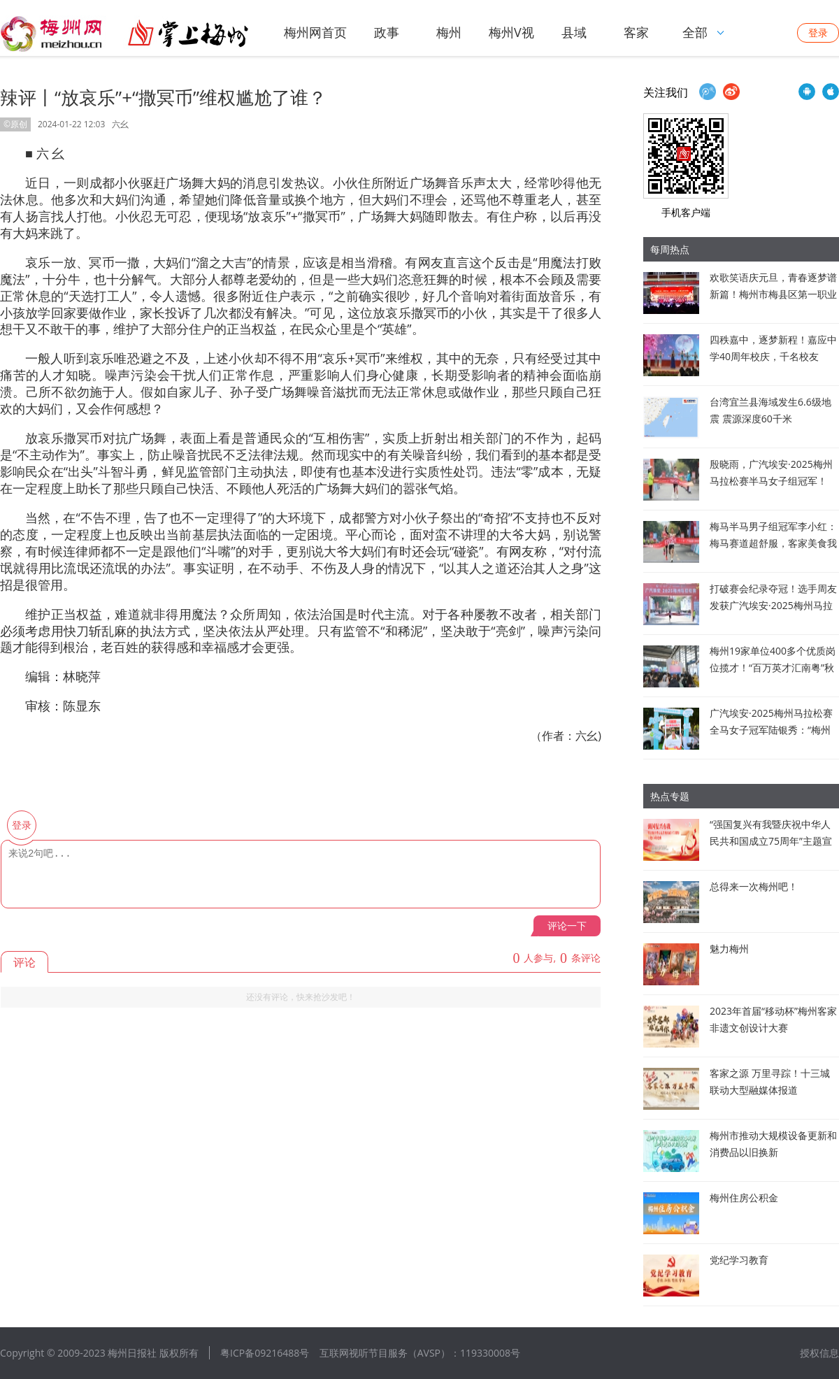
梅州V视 (511, 32)
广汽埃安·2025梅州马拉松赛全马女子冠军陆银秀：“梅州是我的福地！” (771, 729)
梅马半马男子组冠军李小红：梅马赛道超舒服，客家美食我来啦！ (773, 543)
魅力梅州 (729, 948)
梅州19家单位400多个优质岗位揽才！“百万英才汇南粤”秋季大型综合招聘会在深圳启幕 (773, 667)
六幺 (120, 124)
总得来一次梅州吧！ (754, 886)
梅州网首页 (315, 32)
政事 (386, 32)
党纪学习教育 (739, 1259)
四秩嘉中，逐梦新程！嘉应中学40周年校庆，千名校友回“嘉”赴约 (773, 356)
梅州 (448, 32)
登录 (818, 32)
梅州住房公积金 (744, 1197)
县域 (574, 32)
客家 (636, 32)
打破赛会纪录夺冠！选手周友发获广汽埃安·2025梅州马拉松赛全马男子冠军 (773, 605)
